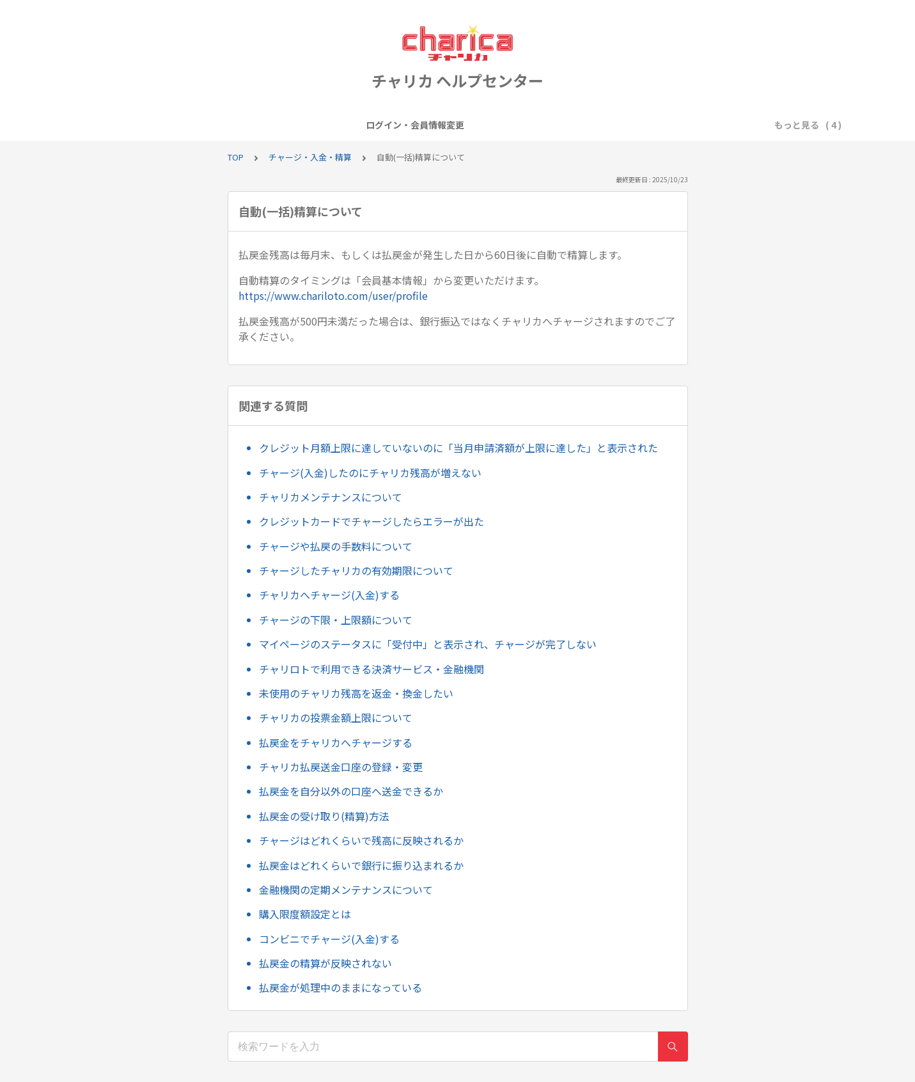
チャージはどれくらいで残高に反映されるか (361, 840)
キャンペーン (439, 124)
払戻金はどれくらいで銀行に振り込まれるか (361, 865)
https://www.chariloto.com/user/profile (333, 295)
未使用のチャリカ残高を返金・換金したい (356, 693)
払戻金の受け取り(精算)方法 (324, 816)
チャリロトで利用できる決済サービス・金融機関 (371, 669)
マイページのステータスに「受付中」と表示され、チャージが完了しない (428, 644)
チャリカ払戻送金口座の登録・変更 (341, 766)
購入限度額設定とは (305, 913)
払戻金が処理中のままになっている (340, 987)
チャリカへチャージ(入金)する (329, 594)
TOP (236, 157)
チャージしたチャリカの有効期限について (356, 570)
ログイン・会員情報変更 (265, 124)
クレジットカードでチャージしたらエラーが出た (371, 521)
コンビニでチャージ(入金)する (329, 938)
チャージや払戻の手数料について (335, 546)
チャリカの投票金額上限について (335, 717)
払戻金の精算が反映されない (325, 963)
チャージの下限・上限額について (335, 619)
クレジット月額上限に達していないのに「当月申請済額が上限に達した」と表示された (458, 447)
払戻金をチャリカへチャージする (335, 742)
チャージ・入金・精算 (529, 124)
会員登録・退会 (363, 124)
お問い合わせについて (636, 124)
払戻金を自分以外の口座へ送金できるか (351, 791)
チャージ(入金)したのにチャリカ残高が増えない (370, 472)
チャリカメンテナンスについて (330, 497)
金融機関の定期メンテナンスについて (346, 889)
